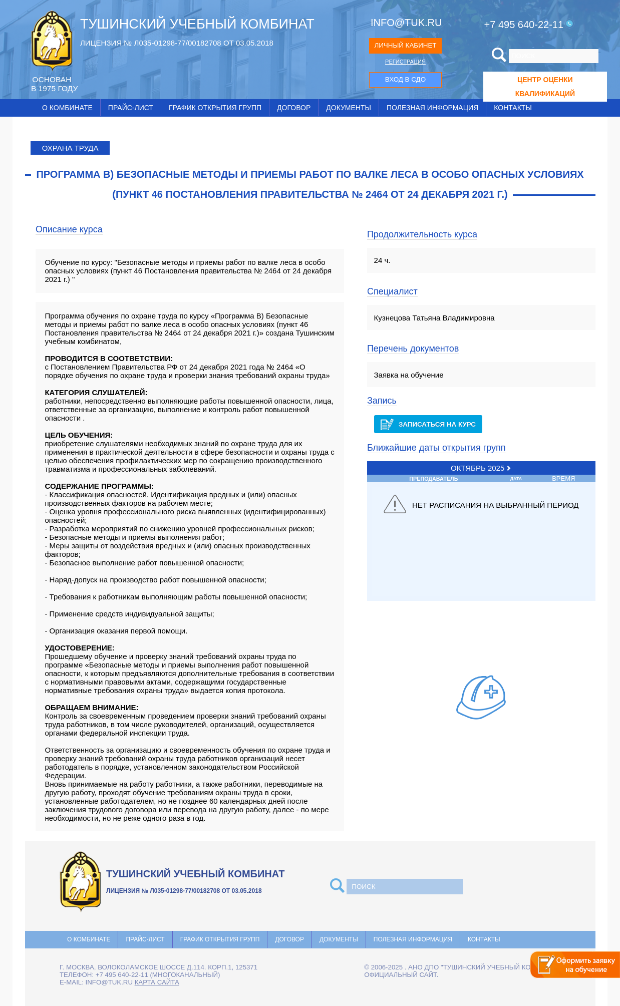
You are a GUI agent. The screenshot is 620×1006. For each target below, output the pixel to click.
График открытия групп (215, 108)
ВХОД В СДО (405, 79)
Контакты (513, 108)
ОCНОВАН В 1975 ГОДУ (54, 84)
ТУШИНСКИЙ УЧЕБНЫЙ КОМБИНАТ (197, 24)
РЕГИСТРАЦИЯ (405, 62)
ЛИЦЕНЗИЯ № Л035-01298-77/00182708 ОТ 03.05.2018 (176, 43)
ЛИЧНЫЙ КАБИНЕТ (405, 45)
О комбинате (67, 108)
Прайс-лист (130, 108)
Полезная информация (432, 108)
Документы (348, 108)
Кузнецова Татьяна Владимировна (434, 317)
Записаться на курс (428, 424)
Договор (294, 108)
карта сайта (157, 982)
